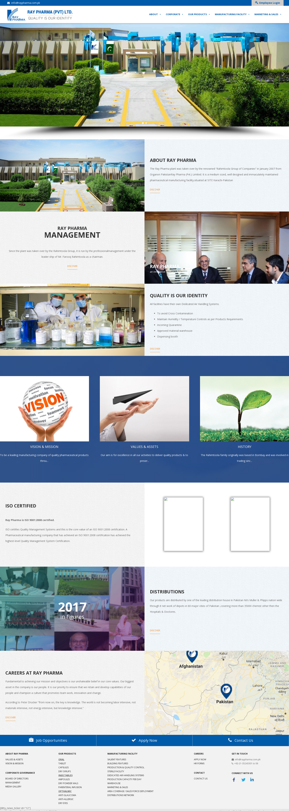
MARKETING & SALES (268, 15)
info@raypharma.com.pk (23, 3)
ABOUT (155, 15)
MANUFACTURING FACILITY (232, 15)
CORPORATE (175, 15)
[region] (144, 80)
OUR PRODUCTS (199, 15)
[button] (5, 74)
